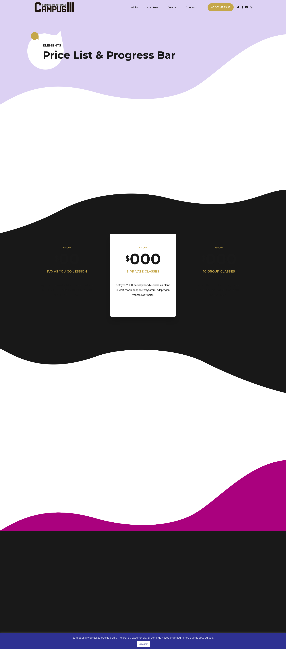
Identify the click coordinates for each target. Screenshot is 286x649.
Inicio (134, 7)
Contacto (191, 7)
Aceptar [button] (143, 644)
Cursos (172, 7)
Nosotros (152, 7)
